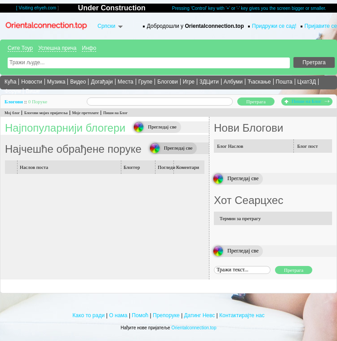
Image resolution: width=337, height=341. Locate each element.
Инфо (89, 48)
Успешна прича (57, 48)
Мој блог (12, 113)
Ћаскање (259, 82)
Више (33, 91)
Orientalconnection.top (193, 327)
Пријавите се (321, 26)
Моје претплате (85, 113)
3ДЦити (209, 82)
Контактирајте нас (242, 315)
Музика (56, 82)
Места (125, 82)
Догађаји (101, 82)
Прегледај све (162, 126)
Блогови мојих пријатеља (45, 113)
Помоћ (140, 315)
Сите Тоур (20, 48)
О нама (118, 315)
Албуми (233, 82)
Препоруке (166, 315)
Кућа (10, 82)
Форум (12, 91)
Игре (189, 82)
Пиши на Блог (306, 101)
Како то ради (88, 315)
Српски (106, 26)
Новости (31, 82)
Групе (145, 82)
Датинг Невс (199, 315)
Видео (78, 82)
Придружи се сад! (274, 26)
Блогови (167, 82)
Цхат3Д (306, 82)
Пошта (284, 82)
